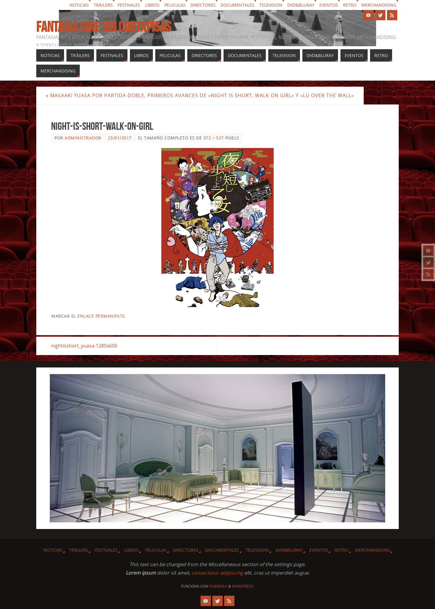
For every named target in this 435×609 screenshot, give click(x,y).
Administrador (83, 138)
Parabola (218, 586)
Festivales (129, 5)
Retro (349, 5)
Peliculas (174, 5)
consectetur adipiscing (217, 572)
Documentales (237, 5)
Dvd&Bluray (300, 5)
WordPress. (243, 586)
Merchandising (378, 5)
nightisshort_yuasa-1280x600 (84, 345)
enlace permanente (101, 316)
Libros (152, 5)
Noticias (79, 5)
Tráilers (103, 5)
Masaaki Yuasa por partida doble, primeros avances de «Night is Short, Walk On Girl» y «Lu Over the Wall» (200, 95)
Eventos (328, 5)
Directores (203, 5)
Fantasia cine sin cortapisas (103, 27)
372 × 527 (213, 138)
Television (270, 5)
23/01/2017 (120, 138)
